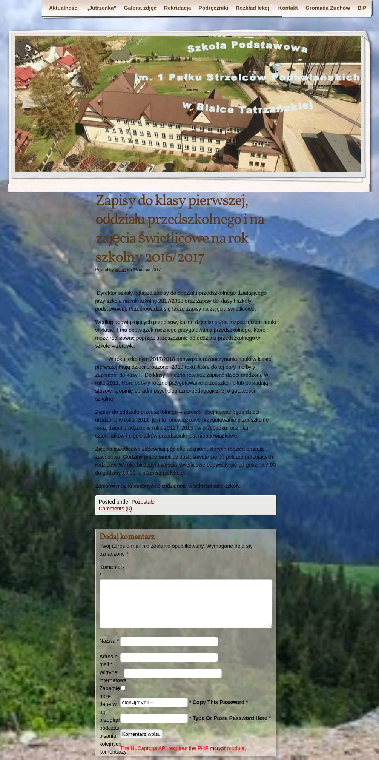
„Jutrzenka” (101, 8)
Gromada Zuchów (327, 8)
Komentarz (110, 571)
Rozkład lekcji (253, 8)
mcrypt (218, 748)
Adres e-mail (110, 661)
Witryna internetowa (112, 676)
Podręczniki (214, 8)
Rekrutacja (177, 8)
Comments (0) (115, 509)
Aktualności (64, 8)
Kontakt (288, 8)
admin (120, 269)
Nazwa (109, 641)
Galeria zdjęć (140, 8)
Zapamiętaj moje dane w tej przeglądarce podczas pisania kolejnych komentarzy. (110, 720)
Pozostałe (143, 502)
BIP (362, 8)
